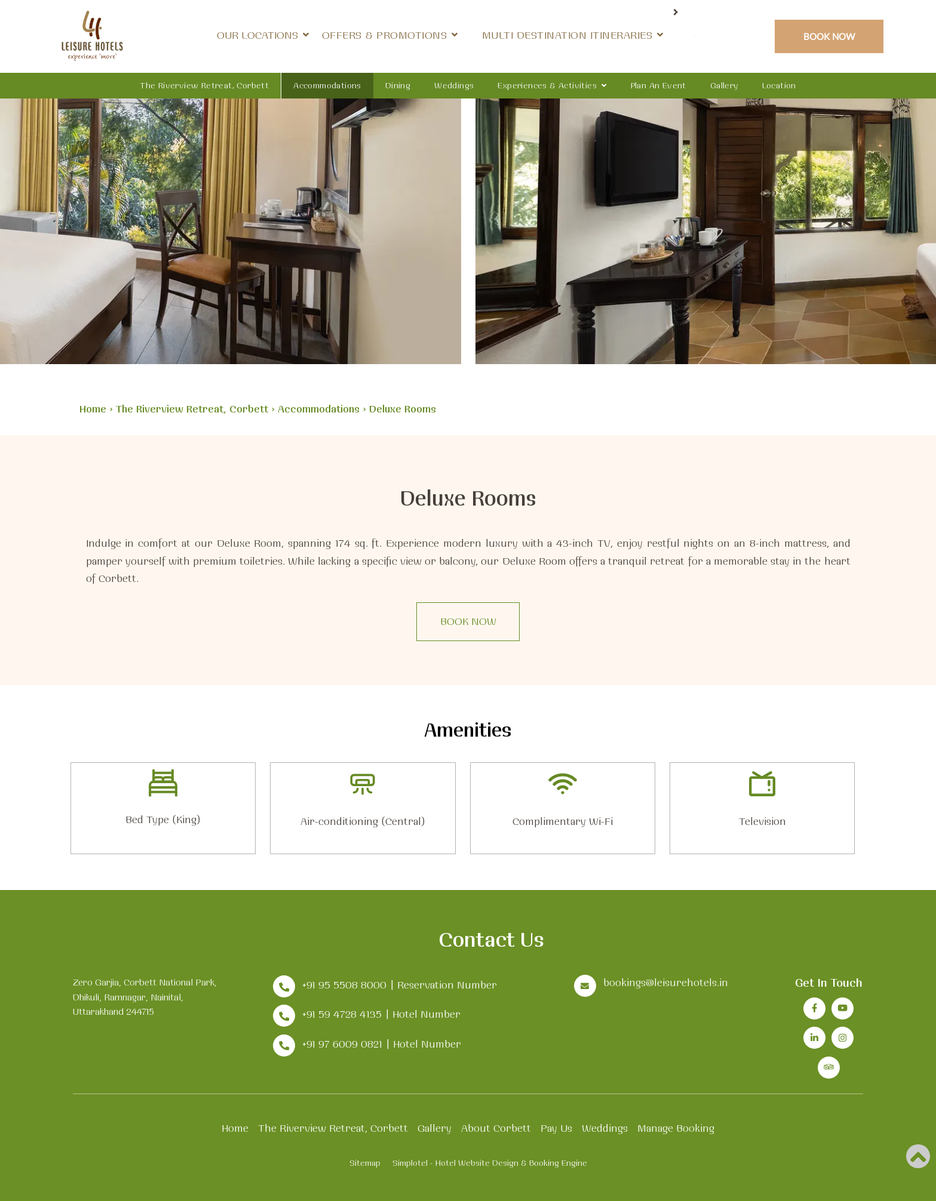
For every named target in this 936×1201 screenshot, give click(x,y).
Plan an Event (658, 85)
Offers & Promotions (488, 35)
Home (92, 408)
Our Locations (367, 35)
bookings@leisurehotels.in (665, 982)
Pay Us (556, 1128)
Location (779, 85)
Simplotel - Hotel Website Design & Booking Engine (489, 1163)
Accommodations (327, 85)
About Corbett (496, 1128)
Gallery (724, 85)
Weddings (454, 85)
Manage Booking (675, 1128)
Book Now (829, 36)
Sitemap (364, 1163)
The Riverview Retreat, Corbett (204, 85)
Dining (397, 85)
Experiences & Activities (547, 85)
